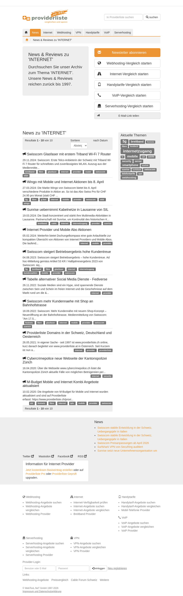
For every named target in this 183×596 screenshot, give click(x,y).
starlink (145, 165)
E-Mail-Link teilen (118, 115)
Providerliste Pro (35, 473)
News (35, 32)
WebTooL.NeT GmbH (36, 588)
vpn (140, 174)
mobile (66, 199)
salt (143, 157)
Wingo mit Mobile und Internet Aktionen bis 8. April (63, 182)
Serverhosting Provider (39, 554)
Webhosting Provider (38, 513)
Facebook (65, 456)
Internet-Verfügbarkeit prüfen (91, 502)
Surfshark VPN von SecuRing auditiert (120, 446)
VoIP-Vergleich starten (122, 95)
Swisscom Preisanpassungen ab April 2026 (123, 443)
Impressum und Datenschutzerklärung (42, 591)
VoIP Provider (129, 530)
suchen (152, 17)
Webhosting (64, 32)
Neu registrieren (117, 568)
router (88, 172)
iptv (72, 403)
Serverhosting (122, 32)
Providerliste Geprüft (64, 473)
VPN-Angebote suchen (87, 543)
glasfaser (52, 172)
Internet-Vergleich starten (123, 74)
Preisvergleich (59, 579)
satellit (151, 157)
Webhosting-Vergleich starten (125, 63)
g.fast (44, 199)
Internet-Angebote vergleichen (91, 510)
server (138, 161)
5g (26, 199)
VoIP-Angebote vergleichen (137, 526)
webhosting (129, 177)
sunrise (107, 223)
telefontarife (128, 173)
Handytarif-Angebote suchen (138, 502)
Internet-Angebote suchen (89, 506)
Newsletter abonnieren (122, 52)
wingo (26, 203)
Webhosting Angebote (36, 579)
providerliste (105, 350)
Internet (47, 32)
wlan (26, 175)
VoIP (107, 32)
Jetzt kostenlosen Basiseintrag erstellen (49, 469)
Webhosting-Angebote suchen (43, 502)
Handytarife (93, 32)
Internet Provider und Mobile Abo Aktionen (57, 230)
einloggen (98, 568)
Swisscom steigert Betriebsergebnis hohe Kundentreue (67, 252)
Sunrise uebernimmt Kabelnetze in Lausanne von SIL (65, 210)
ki (122, 157)
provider (77, 172)
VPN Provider (82, 551)
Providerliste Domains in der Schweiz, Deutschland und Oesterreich (67, 335)
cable (54, 223)
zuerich (27, 326)
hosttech (134, 146)
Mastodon (46, 456)
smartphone (130, 165)
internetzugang (80, 223)
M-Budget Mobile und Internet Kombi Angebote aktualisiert (61, 384)
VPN (78, 32)
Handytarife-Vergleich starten (124, 85)
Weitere (104, 579)
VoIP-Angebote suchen (135, 522)
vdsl (102, 199)
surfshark (137, 170)
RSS (82, 456)
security (107, 376)
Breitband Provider (85, 513)
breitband (30, 172)
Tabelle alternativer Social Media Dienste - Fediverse (65, 279)
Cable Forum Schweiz (84, 579)
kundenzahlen (31, 273)
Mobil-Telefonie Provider (135, 510)
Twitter (28, 456)
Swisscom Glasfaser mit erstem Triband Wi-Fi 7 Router (67, 154)
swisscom (101, 172)
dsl (32, 403)
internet (65, 172)
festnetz (29, 323)
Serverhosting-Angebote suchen (45, 543)
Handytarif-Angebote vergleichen (140, 506)
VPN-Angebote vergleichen (90, 547)
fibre (41, 172)
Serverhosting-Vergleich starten (125, 106)
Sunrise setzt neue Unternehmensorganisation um (127, 450)
